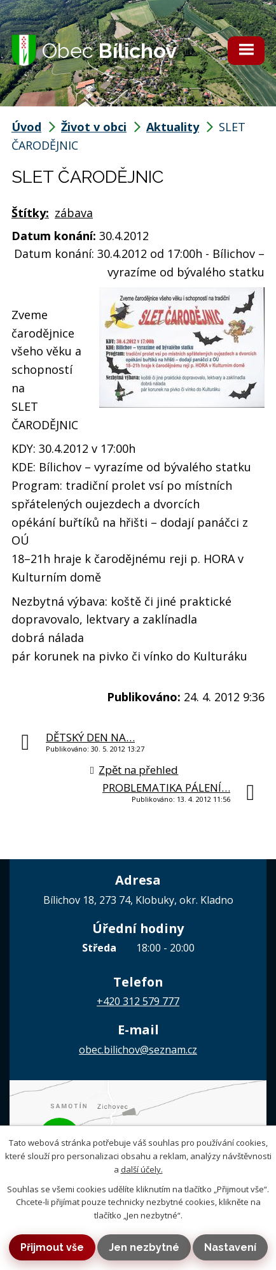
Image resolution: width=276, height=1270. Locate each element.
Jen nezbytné (144, 1247)
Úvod (26, 126)
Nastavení (230, 1247)
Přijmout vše (52, 1247)
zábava (74, 212)
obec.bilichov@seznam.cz (138, 1050)
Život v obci (94, 126)
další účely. (142, 1169)
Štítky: (30, 212)
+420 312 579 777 (138, 1001)
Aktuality (172, 126)
